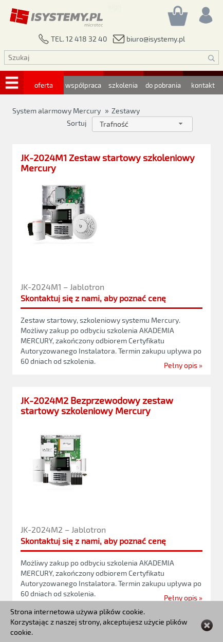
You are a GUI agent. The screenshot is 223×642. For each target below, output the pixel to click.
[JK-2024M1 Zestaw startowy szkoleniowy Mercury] (111, 162)
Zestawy (126, 110)
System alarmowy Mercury (56, 110)
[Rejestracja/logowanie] (205, 12)
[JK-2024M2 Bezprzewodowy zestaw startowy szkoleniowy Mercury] (111, 408)
